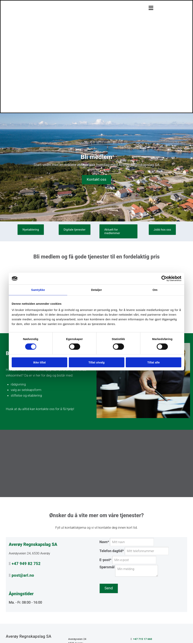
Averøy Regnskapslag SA (28, 636)
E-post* (105, 560)
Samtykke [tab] (38, 289)
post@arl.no (23, 575)
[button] (96, 179)
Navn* (104, 542)
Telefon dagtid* (111, 551)
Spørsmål (106, 567)
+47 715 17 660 (142, 639)
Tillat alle (153, 362)
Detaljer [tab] (96, 289)
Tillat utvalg (96, 362)
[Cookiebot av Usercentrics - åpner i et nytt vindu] (164, 279)
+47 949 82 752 (26, 563)
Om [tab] (154, 289)
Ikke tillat (39, 362)
